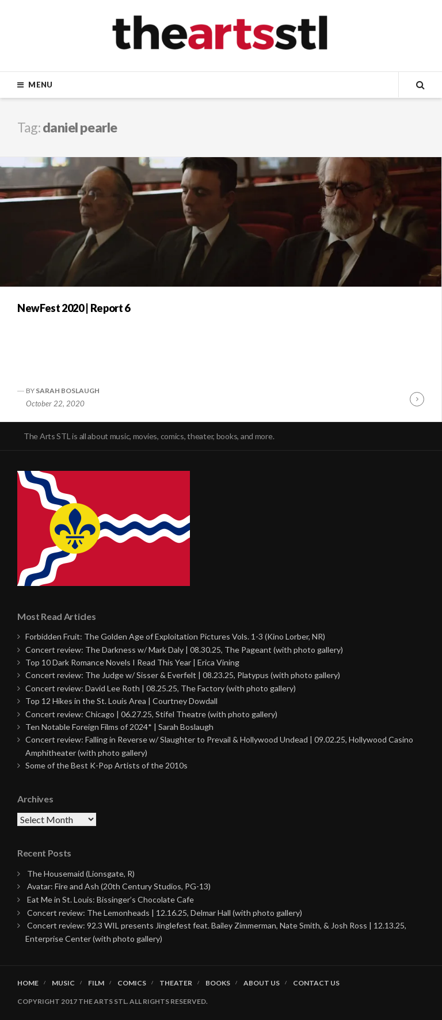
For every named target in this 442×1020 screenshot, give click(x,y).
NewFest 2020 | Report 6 (73, 308)
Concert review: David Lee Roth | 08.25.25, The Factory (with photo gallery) (160, 688)
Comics (131, 983)
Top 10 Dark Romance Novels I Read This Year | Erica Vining (132, 662)
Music (63, 983)
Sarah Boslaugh (68, 390)
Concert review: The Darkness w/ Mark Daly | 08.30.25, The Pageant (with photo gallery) (184, 649)
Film (96, 983)
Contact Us (316, 983)
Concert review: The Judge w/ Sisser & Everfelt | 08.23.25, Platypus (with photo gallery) (182, 675)
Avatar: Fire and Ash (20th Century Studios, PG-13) (119, 886)
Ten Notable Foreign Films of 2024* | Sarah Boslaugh (119, 727)
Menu (40, 84)
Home (28, 983)
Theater (175, 983)
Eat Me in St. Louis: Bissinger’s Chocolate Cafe (110, 899)
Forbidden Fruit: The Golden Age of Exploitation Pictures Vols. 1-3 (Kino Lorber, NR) (175, 636)
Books (217, 983)
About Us (261, 983)
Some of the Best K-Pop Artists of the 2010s (106, 765)
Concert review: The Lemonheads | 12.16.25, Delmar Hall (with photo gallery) (164, 913)
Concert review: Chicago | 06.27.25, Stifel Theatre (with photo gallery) (151, 714)
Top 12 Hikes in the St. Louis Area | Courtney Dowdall (121, 701)
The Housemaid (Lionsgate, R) (81, 873)
